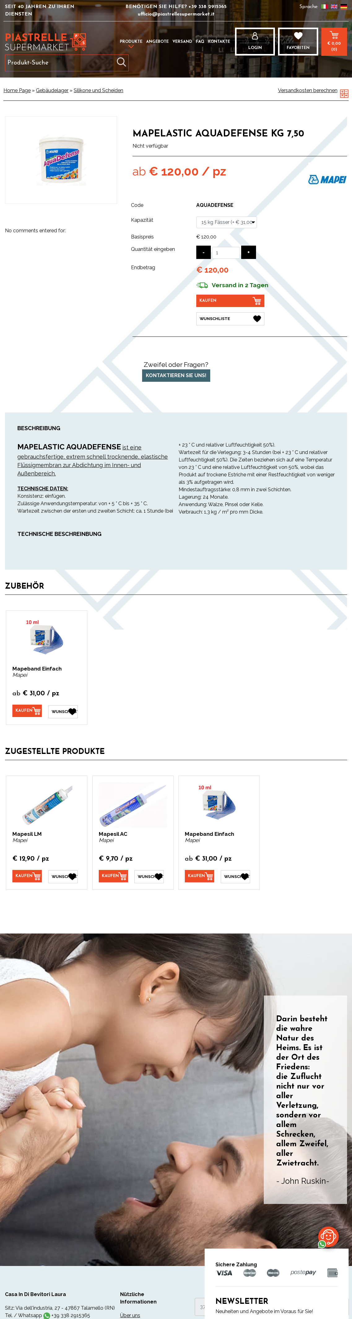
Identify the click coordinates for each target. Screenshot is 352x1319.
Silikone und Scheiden (98, 90)
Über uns (130, 1314)
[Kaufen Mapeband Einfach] (27, 710)
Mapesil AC (113, 833)
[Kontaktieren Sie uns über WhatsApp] (328, 1236)
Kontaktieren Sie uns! (176, 375)
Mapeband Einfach (37, 668)
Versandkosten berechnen (307, 90)
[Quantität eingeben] (226, 253)
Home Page (17, 90)
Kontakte (219, 42)
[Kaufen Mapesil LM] (27, 875)
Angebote (157, 42)
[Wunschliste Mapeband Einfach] (63, 710)
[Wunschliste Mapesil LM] (63, 875)
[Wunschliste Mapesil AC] (149, 875)
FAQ (200, 42)
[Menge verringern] (203, 252)
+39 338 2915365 (208, 6)
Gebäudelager (52, 90)
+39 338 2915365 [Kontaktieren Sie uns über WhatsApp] (70, 1314)
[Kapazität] (226, 222)
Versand (182, 42)
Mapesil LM (27, 833)
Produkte (131, 42)
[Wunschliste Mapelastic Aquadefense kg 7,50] (230, 318)
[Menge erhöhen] (248, 252)
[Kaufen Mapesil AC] (113, 875)
